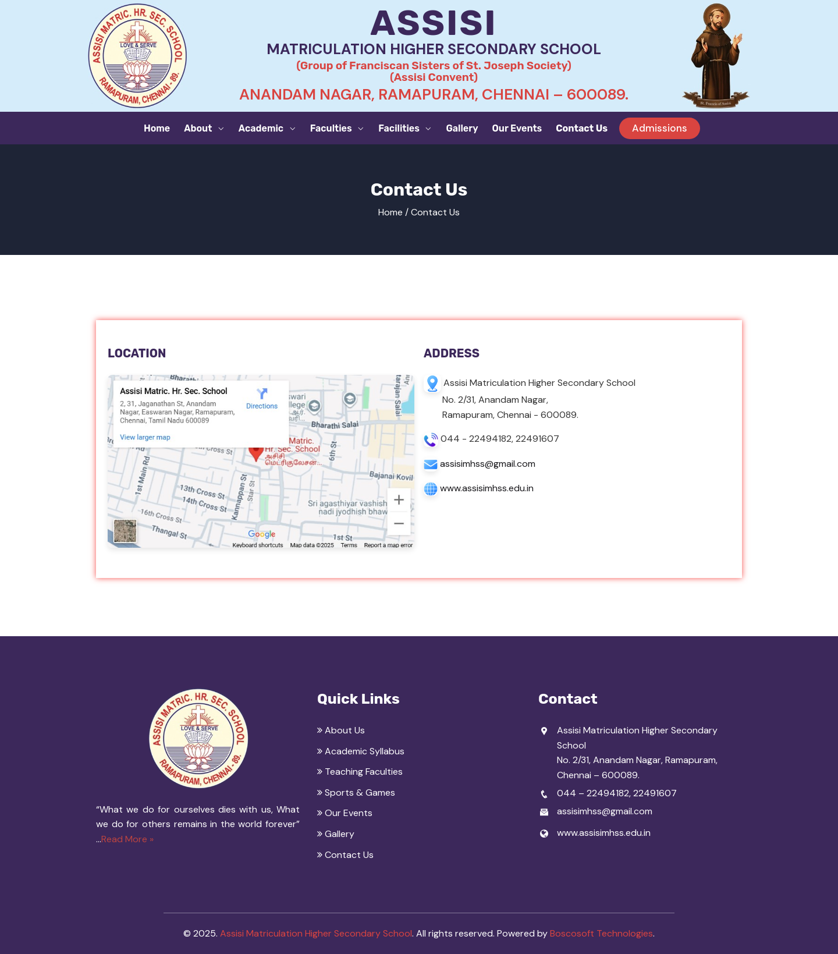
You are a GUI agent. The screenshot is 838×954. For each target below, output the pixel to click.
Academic (262, 128)
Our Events (517, 128)
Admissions (659, 128)
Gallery (462, 128)
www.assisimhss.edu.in (487, 488)
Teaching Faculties (360, 771)
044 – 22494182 (593, 793)
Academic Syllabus (360, 751)
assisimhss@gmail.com (487, 464)
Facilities (399, 128)
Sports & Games (356, 792)
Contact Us (582, 128)
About (199, 128)
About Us (341, 730)
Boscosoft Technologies (601, 933)
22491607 (655, 793)
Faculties (332, 128)
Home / (393, 212)
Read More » (127, 839)
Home (157, 128)
